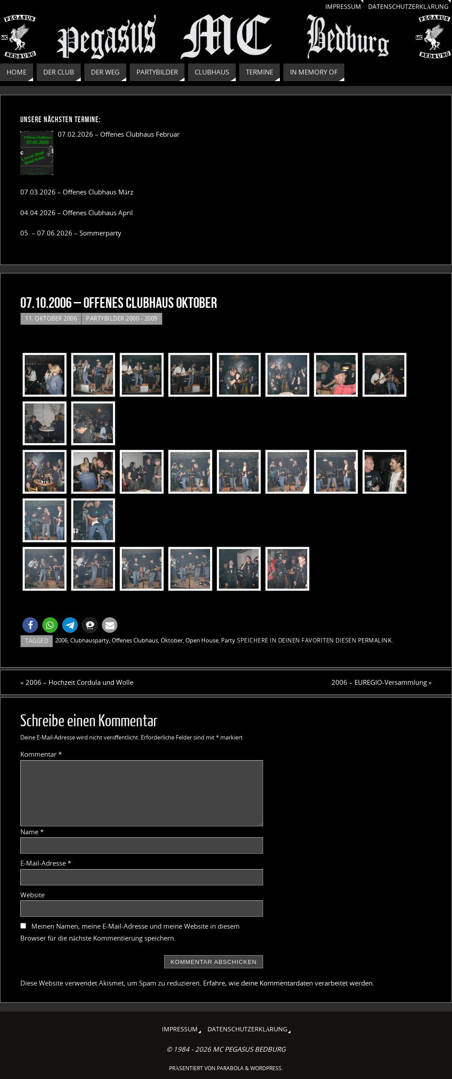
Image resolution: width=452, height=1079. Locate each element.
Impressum (343, 7)
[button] (30, 625)
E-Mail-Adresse (45, 863)
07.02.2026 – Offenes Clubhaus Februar (119, 134)
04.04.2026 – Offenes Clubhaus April (76, 212)
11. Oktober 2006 (51, 318)
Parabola (230, 1068)
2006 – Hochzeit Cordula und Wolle (76, 682)
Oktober (172, 640)
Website (32, 894)
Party (228, 640)
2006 (61, 640)
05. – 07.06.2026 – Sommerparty (70, 232)
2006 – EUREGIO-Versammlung (381, 682)
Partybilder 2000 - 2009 (122, 318)
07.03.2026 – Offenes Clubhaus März (76, 191)
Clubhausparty (89, 640)
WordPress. (266, 1068)
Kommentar (41, 754)
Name (32, 831)
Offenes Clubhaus (135, 640)
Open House (201, 640)
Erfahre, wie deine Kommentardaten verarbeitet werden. (288, 982)
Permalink (375, 640)
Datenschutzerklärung (408, 7)
